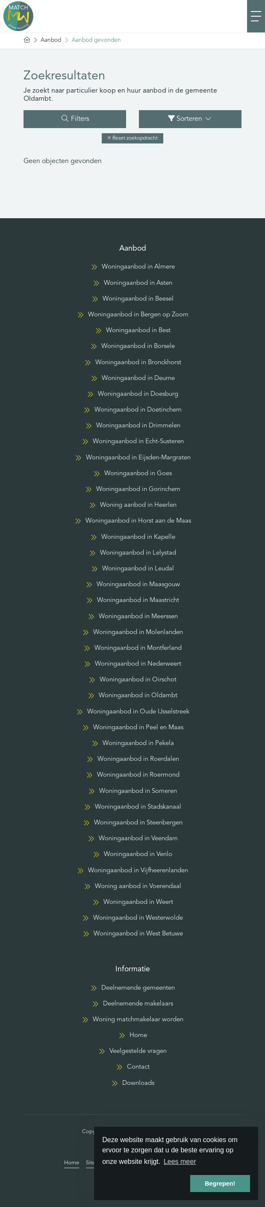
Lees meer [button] (180, 1161)
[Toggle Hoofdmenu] (256, 16)
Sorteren (190, 119)
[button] (132, 138)
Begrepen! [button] (220, 1183)
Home (71, 1163)
